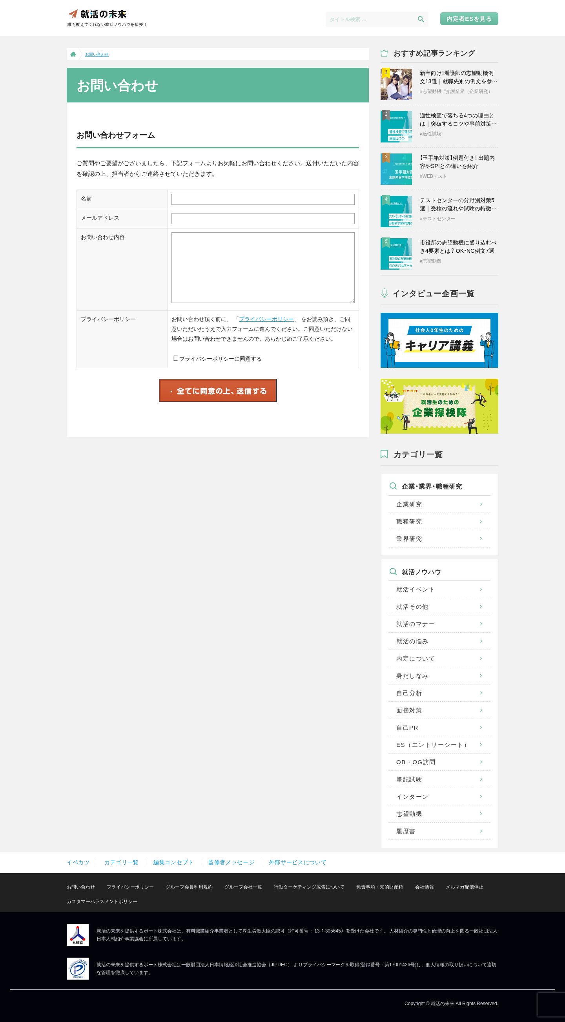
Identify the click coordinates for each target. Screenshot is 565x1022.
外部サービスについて (298, 862)
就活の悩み (412, 641)
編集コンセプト (173, 862)
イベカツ (78, 862)
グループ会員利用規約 (189, 887)
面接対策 (409, 710)
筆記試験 (409, 779)
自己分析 (409, 693)
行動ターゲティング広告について (309, 887)
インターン (412, 796)
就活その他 (412, 606)
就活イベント (415, 589)
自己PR (407, 727)
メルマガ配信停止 (464, 887)
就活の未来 (97, 13)
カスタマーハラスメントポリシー (102, 901)
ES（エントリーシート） (433, 744)
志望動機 (409, 813)
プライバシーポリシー (266, 319)
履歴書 (406, 831)
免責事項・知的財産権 (379, 887)
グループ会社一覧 (243, 887)
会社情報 (424, 887)
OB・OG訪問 (416, 762)
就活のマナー (415, 623)
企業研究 (409, 504)
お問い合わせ (81, 887)
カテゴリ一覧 (121, 862)
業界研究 (409, 538)
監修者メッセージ (231, 862)
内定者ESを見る (469, 18)
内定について (415, 658)
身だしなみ (412, 675)
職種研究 (409, 521)
